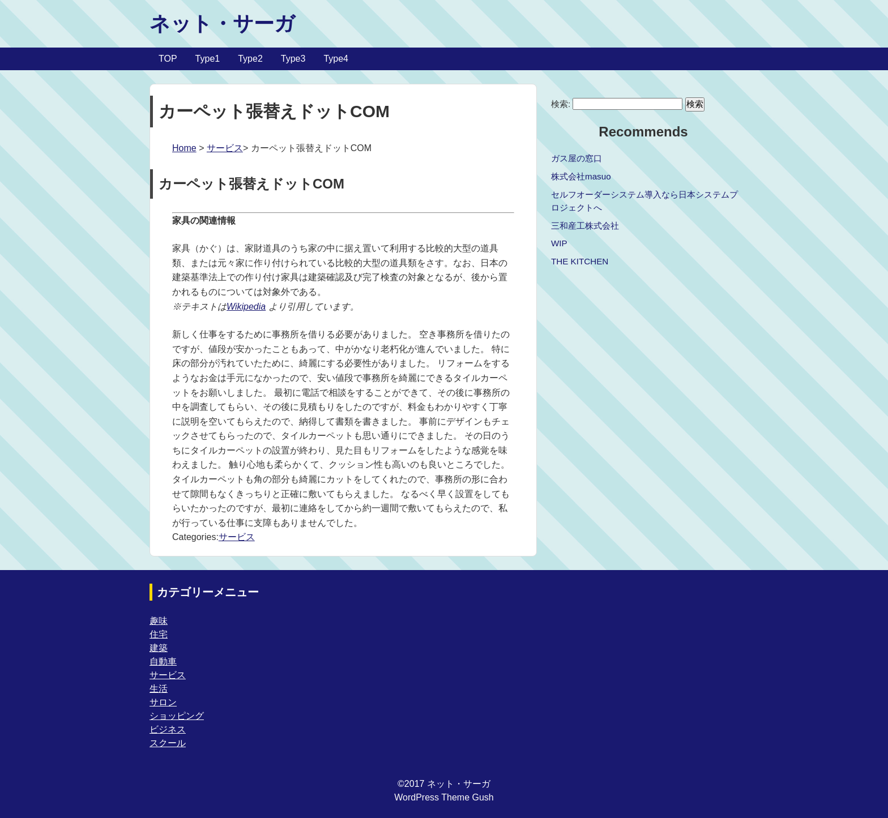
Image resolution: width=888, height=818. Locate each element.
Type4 (335, 58)
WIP (559, 243)
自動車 (163, 661)
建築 (159, 648)
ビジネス (168, 729)
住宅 (159, 634)
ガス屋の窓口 (576, 158)
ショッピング (177, 716)
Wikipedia (246, 306)
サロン (163, 702)
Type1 (207, 58)
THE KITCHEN (579, 261)
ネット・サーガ (222, 23)
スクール (168, 743)
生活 (159, 688)
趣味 (159, 621)
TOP (168, 58)
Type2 (250, 58)
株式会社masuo (581, 176)
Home (184, 148)
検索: (560, 104)
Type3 (293, 58)
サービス (225, 148)
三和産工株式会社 (585, 225)
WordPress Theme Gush (443, 797)
